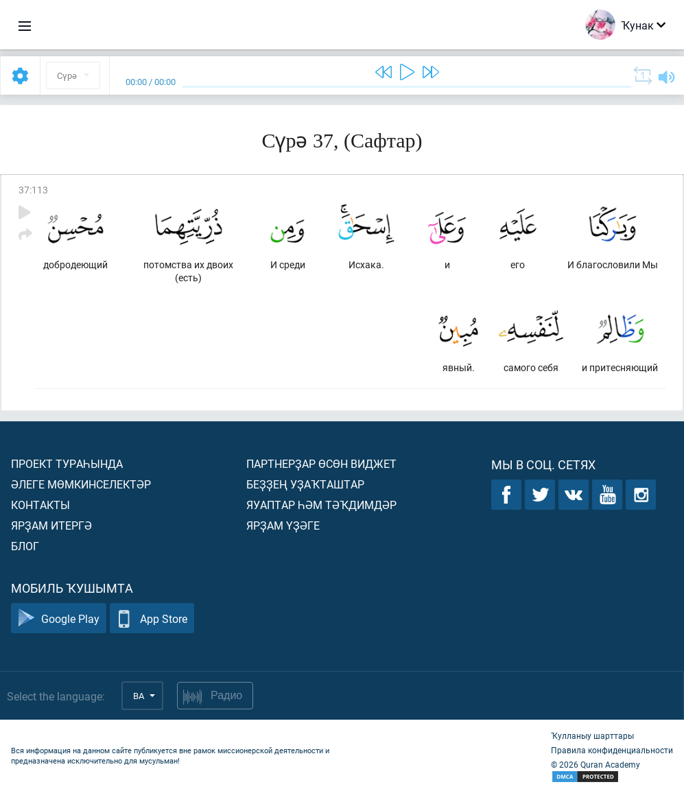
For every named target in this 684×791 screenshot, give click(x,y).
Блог (25, 546)
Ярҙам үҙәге (283, 525)
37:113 (33, 189)
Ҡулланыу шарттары (592, 735)
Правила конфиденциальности (612, 749)
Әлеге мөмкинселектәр (81, 484)
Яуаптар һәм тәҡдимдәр (321, 504)
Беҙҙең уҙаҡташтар (305, 484)
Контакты (40, 504)
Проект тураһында (67, 463)
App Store (152, 618)
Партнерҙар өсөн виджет (321, 463)
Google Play (58, 618)
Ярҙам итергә (51, 525)
